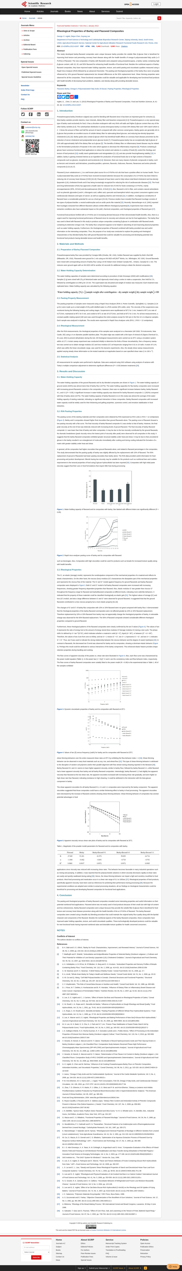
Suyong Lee (85, 36)
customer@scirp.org (32, 127)
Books (68, 11)
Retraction (144, 1253)
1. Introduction (65, 110)
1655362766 (29, 136)
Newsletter (25, 86)
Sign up (81, 1268)
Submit (119, 11)
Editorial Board (29, 45)
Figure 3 (82, 585)
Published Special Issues (31, 72)
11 (58, 1011)
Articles (40, 11)
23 (58, 1111)
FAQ (22, 99)
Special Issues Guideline (31, 77)
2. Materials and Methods (70, 244)
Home (27, 11)
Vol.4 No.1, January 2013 (89, 26)
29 (137, 366)
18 (58, 1074)
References (62, 944)
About (92, 11)
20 (150, 182)
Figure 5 (122, 656)
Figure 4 (142, 627)
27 (154, 209)
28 (151, 276)
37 (127, 879)
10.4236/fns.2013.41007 (70, 46)
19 (58, 1081)
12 (58, 1017)
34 (141, 758)
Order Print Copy (27, 90)
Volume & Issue (111, 1257)
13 (152, 153)
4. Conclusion (64, 895)
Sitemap (59, 1253)
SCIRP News (118, 1268)
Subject (58, 1247)
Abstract (61, 51)
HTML (88, 46)
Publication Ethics (147, 1247)
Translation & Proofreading (115, 1250)
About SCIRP (87, 1240)
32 (120, 761)
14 (102, 160)
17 (58, 1064)
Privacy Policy (145, 1257)
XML (93, 46)
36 (93, 876)
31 (126, 595)
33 (155, 640)
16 (58, 1054)
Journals (54, 11)
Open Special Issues (30, 67)
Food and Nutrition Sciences (67, 26)
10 (76, 153)
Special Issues (86, 1260)
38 (141, 883)
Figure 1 (133, 383)
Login (156, 4)
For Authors (85, 1250)
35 (154, 765)
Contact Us (25, 95)
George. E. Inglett (63, 36)
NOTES (61, 930)
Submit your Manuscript (98, 1268)
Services (105, 11)
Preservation (145, 1250)
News (80, 11)
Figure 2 (61, 420)
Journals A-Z (60, 1243)
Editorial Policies (87, 1247)
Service (109, 1240)
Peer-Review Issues (88, 1253)
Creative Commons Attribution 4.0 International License (108, 1230)
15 (58, 1041)
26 (128, 206)
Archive (26, 40)
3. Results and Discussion (71, 371)
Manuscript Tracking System (116, 1243)
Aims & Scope (29, 31)
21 (110, 189)
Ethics (83, 1243)
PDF (82, 46)
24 (58, 1117)
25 (122, 202)
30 (128, 463)
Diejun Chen (75, 36)
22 (124, 196)
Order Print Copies (113, 1247)
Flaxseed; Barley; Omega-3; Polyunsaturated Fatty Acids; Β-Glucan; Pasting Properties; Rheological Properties (98, 89)
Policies (144, 1240)
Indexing (26, 54)
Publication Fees (30, 49)
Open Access (145, 1243)
